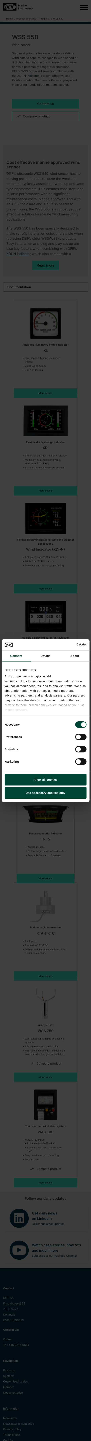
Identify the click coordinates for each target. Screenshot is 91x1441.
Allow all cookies (45, 779)
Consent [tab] (16, 655)
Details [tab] (46, 655)
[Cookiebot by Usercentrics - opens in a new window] (69, 645)
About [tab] (74, 655)
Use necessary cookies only (45, 792)
